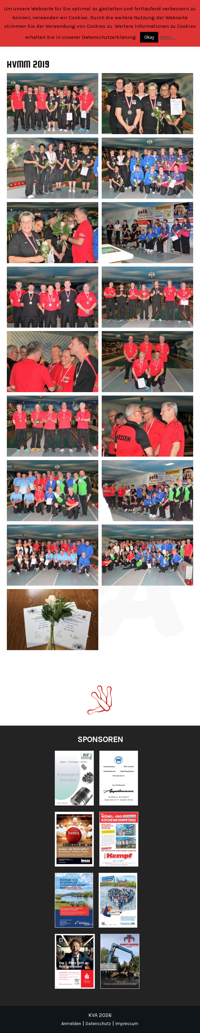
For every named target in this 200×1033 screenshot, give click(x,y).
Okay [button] (149, 37)
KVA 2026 (100, 1015)
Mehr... (167, 37)
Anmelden (71, 1023)
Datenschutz (98, 1023)
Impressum (126, 1023)
